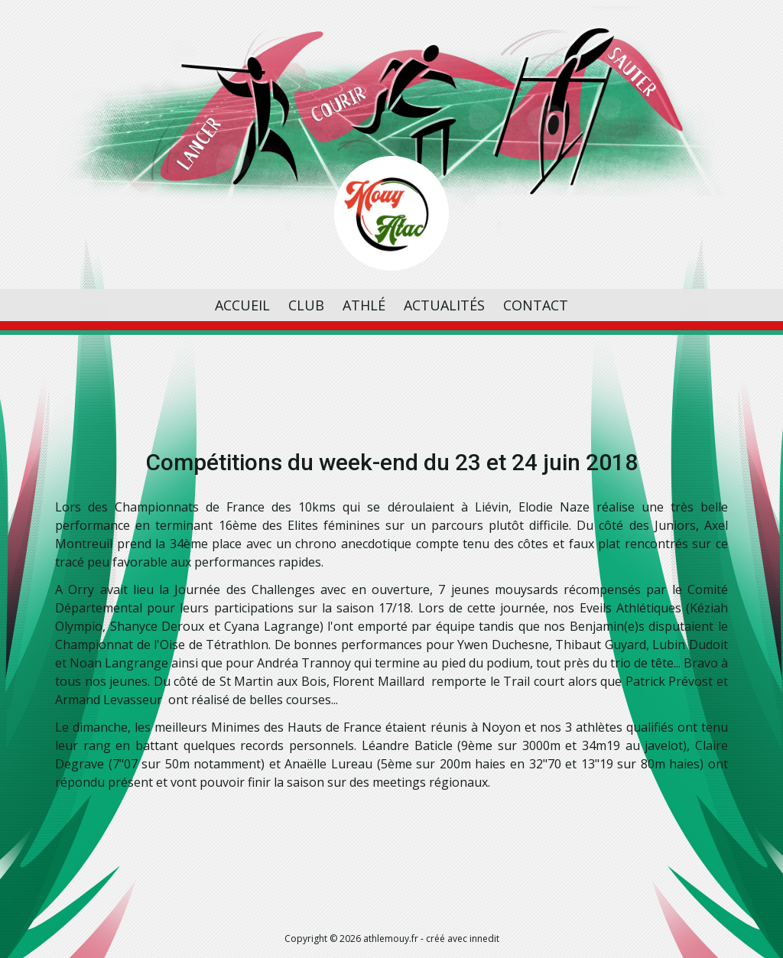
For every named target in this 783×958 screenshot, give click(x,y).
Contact (535, 305)
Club (306, 305)
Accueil (242, 305)
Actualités (444, 305)
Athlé (364, 305)
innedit (484, 938)
